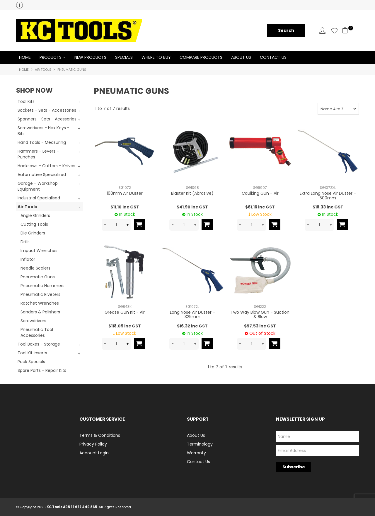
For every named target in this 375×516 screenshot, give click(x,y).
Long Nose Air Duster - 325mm (192, 315)
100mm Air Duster (125, 193)
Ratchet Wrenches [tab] (40, 303)
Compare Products (201, 58)
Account (322, 30)
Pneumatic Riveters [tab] (40, 295)
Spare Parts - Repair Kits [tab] (42, 371)
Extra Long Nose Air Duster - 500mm (328, 196)
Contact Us (273, 58)
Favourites (334, 30)
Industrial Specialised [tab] (39, 198)
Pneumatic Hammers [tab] (42, 286)
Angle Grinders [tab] (35, 216)
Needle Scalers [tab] (35, 268)
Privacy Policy (93, 444)
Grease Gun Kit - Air (125, 312)
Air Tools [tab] (27, 207)
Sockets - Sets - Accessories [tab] (47, 110)
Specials (124, 58)
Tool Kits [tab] (26, 102)
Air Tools (43, 70)
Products (51, 58)
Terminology (200, 444)
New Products (90, 58)
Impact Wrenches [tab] (39, 251)
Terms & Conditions (99, 436)
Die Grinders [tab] (33, 233)
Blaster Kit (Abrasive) (192, 193)
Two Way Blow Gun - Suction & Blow (260, 315)
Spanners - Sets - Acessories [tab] (47, 119)
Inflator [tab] (28, 260)
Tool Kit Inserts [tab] (32, 353)
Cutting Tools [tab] (34, 224)
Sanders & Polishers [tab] (40, 312)
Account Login (94, 453)
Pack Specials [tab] (31, 362)
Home (25, 58)
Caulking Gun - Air (260, 193)
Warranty (196, 453)
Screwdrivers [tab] (33, 321)
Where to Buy (156, 58)
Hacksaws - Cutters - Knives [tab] (46, 166)
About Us (241, 58)
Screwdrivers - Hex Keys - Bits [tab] (43, 131)
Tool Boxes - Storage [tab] (39, 344)
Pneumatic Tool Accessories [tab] (37, 333)
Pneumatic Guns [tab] (38, 277)
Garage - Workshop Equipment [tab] (38, 186)
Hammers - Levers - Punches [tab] (38, 154)
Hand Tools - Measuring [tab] (42, 143)
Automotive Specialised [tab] (42, 175)
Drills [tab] (25, 242)
